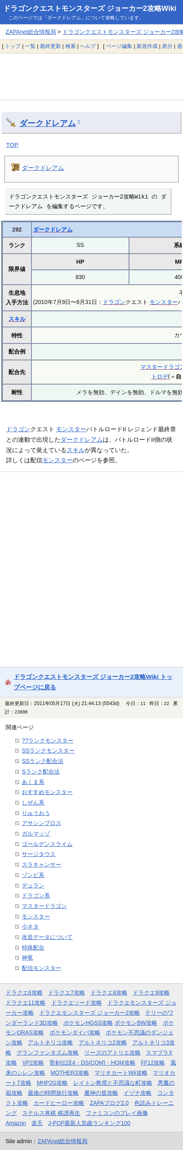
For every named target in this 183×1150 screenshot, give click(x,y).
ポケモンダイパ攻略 (75, 1032)
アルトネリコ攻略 (50, 1042)
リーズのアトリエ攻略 (112, 1052)
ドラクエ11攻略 (26, 1002)
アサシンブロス (41, 823)
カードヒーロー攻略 (58, 1103)
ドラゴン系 (36, 895)
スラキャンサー (41, 864)
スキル (16, 319)
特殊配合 (33, 947)
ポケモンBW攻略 (135, 1023)
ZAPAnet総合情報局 (31, 32)
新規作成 (147, 46)
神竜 (27, 957)
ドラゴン (114, 302)
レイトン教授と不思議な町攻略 (112, 1083)
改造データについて (47, 937)
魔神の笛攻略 (101, 1093)
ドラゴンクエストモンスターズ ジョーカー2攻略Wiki (90, 8)
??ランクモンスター (47, 740)
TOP (12, 144)
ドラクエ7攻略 (66, 992)
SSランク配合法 (42, 761)
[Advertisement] (91, 76)
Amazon (16, 1123)
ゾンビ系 (33, 875)
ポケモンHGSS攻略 (88, 1023)
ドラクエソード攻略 (76, 1002)
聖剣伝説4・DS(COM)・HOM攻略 (92, 1062)
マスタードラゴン (44, 906)
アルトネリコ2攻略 (103, 1042)
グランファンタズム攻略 (48, 1052)
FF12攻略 (153, 1062)
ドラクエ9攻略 (151, 992)
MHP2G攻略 (52, 1083)
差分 (167, 46)
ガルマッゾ (36, 833)
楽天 (37, 1123)
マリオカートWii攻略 (120, 1072)
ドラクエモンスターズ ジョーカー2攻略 (89, 1012)
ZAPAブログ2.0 (109, 1103)
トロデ (159, 376)
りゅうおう (36, 813)
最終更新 (50, 46)
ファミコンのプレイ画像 (117, 1113)
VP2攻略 (33, 1062)
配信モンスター (41, 968)
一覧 (30, 46)
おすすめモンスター (47, 792)
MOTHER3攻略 (69, 1072)
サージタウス (39, 854)
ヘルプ (88, 46)
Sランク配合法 (41, 771)
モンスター (164, 302)
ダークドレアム (47, 123)
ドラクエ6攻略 (24, 992)
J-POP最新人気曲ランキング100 (89, 1123)
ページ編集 (119, 46)
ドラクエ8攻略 (108, 992)
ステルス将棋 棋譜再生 (51, 1113)
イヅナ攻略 (137, 1093)
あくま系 (33, 782)
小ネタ (30, 926)
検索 (70, 46)
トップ (13, 46)
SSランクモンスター (48, 750)
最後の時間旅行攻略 (53, 1093)
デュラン (33, 885)
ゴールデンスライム (47, 844)
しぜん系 (33, 802)
